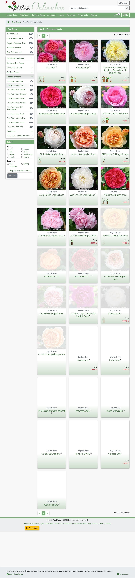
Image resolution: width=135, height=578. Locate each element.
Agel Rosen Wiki (46, 553)
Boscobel (50, 68)
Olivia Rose (114, 390)
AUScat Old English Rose (51, 154)
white (26, 152)
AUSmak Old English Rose (50, 245)
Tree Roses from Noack (15, 114)
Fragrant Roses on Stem (16, 43)
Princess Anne (83, 441)
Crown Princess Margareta (51, 390)
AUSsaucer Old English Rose (115, 298)
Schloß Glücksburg (51, 484)
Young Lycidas (51, 535)
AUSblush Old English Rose (83, 114)
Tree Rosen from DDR (15, 127)
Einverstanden (123, 574)
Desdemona (82, 390)
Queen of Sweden (114, 441)
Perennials (71, 15)
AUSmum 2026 (51, 296)
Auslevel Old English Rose (82, 200)
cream (26, 157)
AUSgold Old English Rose (51, 200)
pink (11, 149)
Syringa (61, 15)
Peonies (94, 15)
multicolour (28, 154)
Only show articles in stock (20, 171)
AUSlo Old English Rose (115, 200)
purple (12, 157)
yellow (12, 154)
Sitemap (108, 553)
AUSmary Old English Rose (83, 245)
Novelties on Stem (14, 48)
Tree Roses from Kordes (16, 98)
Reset (12, 175)
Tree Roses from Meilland (16, 103)
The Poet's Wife (82, 484)
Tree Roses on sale (14, 52)
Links (101, 553)
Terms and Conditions (63, 553)
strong (26, 164)
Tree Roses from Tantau (15, 122)
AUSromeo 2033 (82, 296)
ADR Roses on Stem (15, 38)
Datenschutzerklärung (82, 553)
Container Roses (38, 15)
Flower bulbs (83, 15)
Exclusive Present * (31, 553)
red (11, 152)
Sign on (123, 3)
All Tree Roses (12, 34)
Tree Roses (24, 15)
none (12, 164)
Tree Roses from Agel (15, 81)
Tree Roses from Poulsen (16, 118)
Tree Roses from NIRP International (15, 108)
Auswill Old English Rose (51, 339)
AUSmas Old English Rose (115, 245)
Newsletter (32, 558)
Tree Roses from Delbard (16, 90)
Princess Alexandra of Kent (51, 441)
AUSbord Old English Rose (115, 114)
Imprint (95, 553)
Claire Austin (114, 339)
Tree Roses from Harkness (16, 94)
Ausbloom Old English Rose (52, 114)
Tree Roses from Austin (15, 85)
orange (26, 149)
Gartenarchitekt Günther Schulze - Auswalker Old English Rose (115, 70)
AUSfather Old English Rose (115, 154)
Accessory (51, 15)
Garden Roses (12, 15)
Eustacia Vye (82, 68)
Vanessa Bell (114, 484)
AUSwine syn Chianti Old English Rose (83, 341)
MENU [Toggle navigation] (125, 15)
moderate (13, 166)
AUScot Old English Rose (83, 154)
